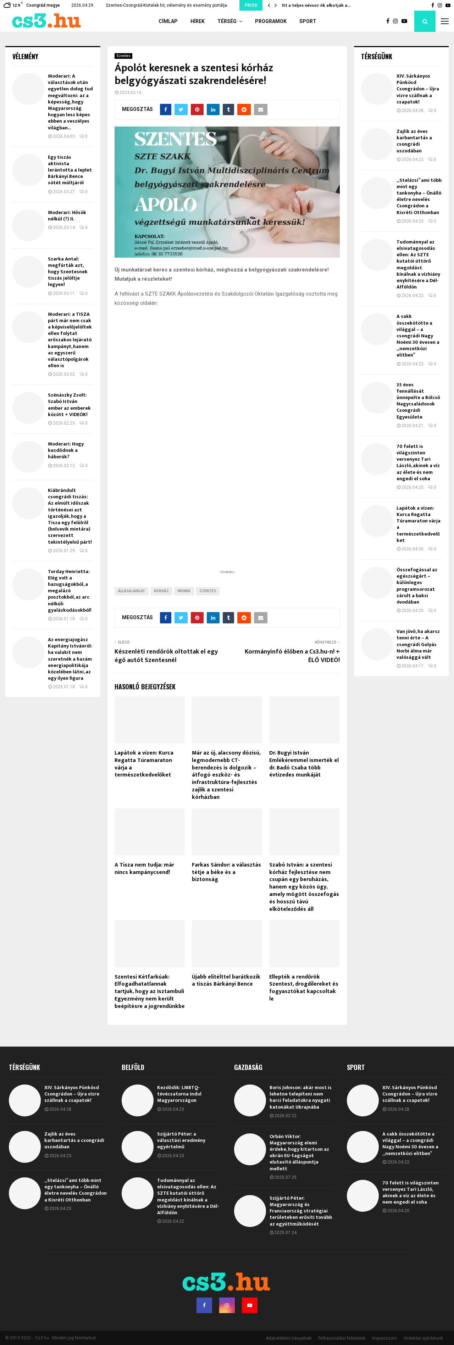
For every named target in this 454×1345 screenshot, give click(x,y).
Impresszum (384, 1338)
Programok (271, 21)
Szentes (123, 56)
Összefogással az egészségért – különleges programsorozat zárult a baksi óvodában (417, 586)
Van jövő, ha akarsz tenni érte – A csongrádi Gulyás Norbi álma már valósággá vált (418, 644)
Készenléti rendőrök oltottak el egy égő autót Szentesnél (166, 656)
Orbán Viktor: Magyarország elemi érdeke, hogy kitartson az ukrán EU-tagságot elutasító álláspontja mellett (299, 1152)
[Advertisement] (227, 522)
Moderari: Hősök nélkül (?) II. (67, 215)
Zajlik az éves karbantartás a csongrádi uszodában (414, 141)
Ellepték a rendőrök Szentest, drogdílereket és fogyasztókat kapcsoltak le (303, 988)
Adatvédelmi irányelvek (288, 1338)
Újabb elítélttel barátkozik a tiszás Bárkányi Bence (226, 980)
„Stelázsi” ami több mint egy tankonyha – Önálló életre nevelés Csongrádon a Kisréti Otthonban (419, 196)
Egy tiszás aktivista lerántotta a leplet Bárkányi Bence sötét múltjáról (70, 170)
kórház (161, 591)
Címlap (168, 21)
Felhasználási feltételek (341, 1338)
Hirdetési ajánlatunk (423, 1338)
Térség (227, 21)
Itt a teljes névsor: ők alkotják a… (316, 5)
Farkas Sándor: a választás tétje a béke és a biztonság (226, 872)
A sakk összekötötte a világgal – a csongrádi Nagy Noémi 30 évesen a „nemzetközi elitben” (418, 335)
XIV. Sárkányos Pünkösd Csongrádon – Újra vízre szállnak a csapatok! (418, 89)
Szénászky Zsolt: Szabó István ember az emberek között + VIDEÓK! (69, 405)
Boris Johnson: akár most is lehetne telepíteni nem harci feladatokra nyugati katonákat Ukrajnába (301, 1097)
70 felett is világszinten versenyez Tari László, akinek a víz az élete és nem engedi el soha (418, 462)
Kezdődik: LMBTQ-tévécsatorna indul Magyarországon (179, 1093)
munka (184, 591)
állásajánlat (131, 591)
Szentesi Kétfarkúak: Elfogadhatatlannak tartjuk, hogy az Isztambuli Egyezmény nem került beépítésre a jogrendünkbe (150, 991)
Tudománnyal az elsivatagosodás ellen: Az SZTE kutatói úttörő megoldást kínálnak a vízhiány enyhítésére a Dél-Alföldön (418, 264)
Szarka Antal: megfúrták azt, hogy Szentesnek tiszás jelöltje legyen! (68, 272)
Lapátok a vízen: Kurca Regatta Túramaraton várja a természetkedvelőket (144, 764)
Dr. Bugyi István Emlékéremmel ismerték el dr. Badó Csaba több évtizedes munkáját (304, 764)
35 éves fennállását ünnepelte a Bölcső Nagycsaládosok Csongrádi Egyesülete (418, 401)
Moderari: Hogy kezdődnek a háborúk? (66, 450)
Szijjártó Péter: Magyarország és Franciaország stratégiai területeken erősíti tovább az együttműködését (301, 1211)
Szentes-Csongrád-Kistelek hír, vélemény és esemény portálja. (167, 5)
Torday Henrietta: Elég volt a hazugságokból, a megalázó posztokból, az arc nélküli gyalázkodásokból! (70, 590)
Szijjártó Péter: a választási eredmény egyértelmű (181, 1140)
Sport (307, 21)
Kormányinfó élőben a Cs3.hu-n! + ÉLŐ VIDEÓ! (292, 656)
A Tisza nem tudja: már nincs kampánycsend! (144, 868)
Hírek (197, 21)
